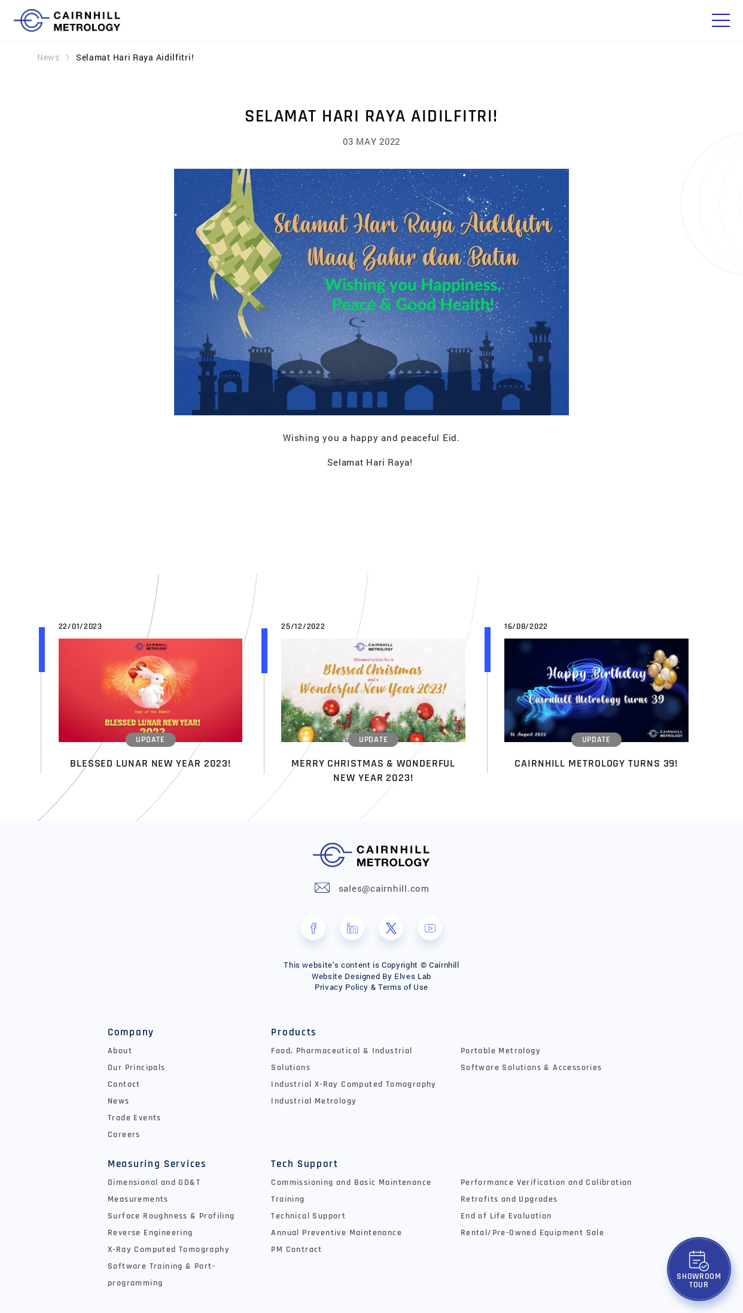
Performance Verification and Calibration (546, 1182)
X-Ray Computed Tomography (169, 1249)
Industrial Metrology (314, 1101)
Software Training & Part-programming (161, 1274)
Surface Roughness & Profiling (171, 1216)
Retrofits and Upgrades (509, 1199)
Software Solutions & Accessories (531, 1067)
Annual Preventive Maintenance (336, 1232)
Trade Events (135, 1118)
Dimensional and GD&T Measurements (154, 1191)
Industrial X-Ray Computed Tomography (353, 1084)
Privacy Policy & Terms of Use (371, 986)
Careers (124, 1134)
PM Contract (296, 1249)
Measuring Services (157, 1164)
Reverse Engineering (150, 1232)
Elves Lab (412, 976)
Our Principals (137, 1067)
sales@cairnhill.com (384, 888)
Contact (124, 1084)
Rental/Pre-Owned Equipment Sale (532, 1232)
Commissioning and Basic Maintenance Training (351, 1191)
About (120, 1050)
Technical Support (308, 1216)
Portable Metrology (501, 1050)
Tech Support (304, 1164)
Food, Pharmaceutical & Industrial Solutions (341, 1059)
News (48, 57)
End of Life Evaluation (506, 1216)
